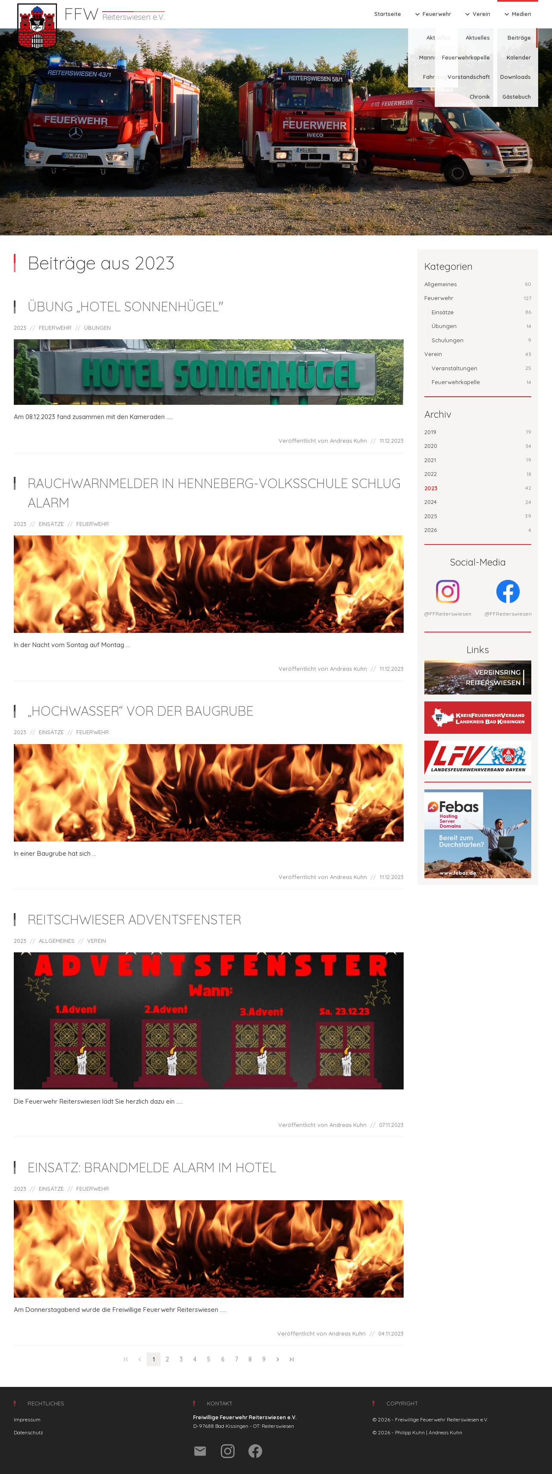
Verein (476, 14)
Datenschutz (28, 1432)
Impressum (27, 1419)
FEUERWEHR (55, 327)
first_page (126, 1359)
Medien (516, 14)
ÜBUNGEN (97, 327)
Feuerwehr (432, 14)
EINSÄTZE (51, 523)
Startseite (387, 13)
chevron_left (140, 1359)
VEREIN (96, 940)
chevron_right (278, 1359)
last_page (291, 1359)
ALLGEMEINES (57, 940)
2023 (20, 327)
